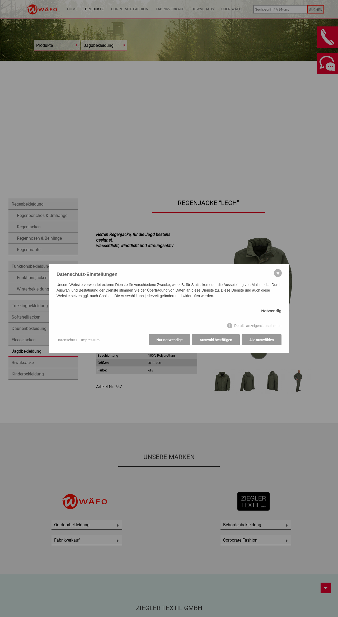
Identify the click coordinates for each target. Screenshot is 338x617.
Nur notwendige (169, 339)
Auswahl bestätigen (216, 339)
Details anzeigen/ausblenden (257, 325)
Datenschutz (67, 339)
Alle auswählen (261, 339)
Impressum (90, 339)
